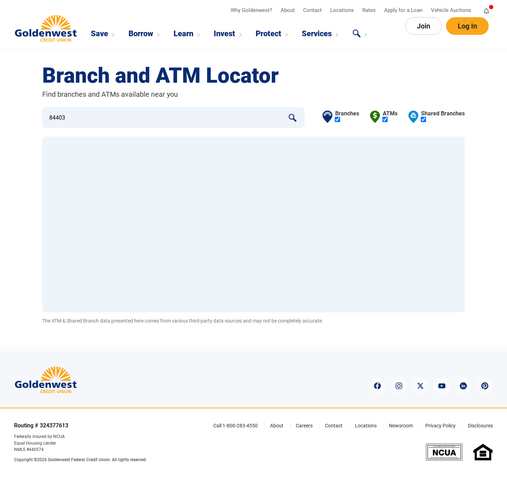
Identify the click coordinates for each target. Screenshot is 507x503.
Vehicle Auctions (451, 10)
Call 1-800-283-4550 (235, 425)
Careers (304, 425)
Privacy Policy (440, 425)
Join (423, 34)
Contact (313, 10)
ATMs (390, 116)
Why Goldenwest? (252, 10)
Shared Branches (443, 116)
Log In (467, 34)
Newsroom (401, 425)
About (288, 10)
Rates (369, 10)
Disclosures (480, 425)
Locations (342, 10)
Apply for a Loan (404, 10)
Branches (347, 116)
